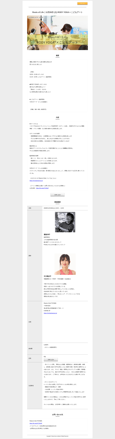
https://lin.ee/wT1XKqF (42, 188)
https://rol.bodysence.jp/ (36, 180)
